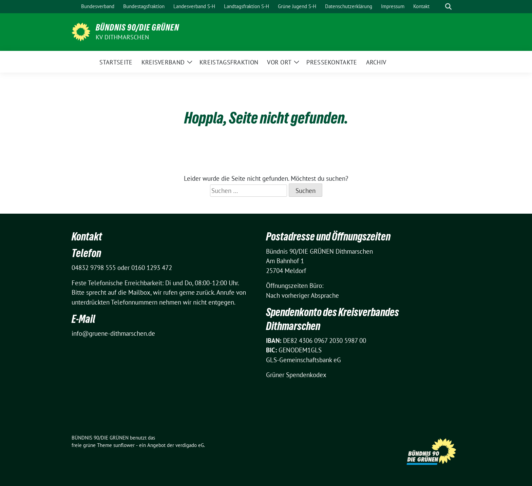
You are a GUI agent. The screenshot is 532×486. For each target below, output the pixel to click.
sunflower (124, 445)
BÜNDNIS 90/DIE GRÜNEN (137, 27)
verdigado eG (189, 445)
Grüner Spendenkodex (296, 375)
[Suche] (439, 6)
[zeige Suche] (448, 6)
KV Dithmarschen (122, 37)
